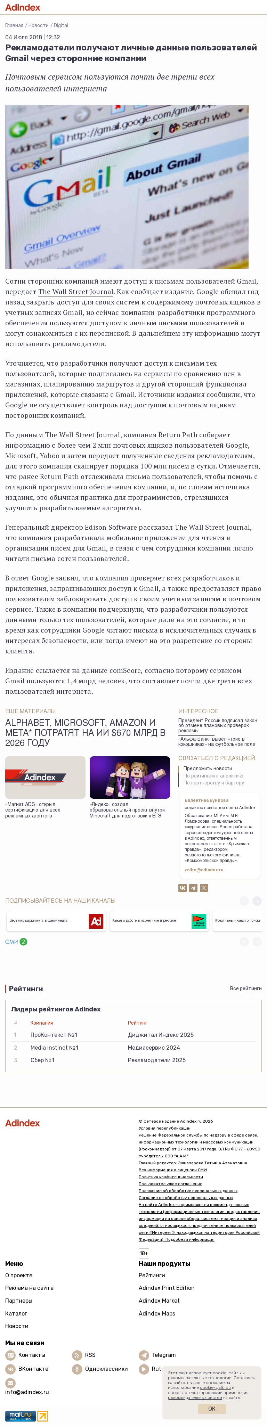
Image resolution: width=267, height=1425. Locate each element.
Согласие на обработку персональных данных (186, 1197)
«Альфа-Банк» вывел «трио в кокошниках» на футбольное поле (216, 742)
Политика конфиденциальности (171, 1176)
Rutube (161, 1369)
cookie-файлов (215, 1387)
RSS (90, 1355)
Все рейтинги (246, 989)
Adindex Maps (157, 1313)
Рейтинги (152, 1275)
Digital (61, 25)
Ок (212, 1409)
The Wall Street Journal (76, 291)
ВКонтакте (33, 1369)
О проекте (18, 1275)
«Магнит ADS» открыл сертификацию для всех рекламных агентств (32, 811)
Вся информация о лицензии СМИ (173, 1169)
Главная (14, 25)
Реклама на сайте (29, 1288)
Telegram (164, 1355)
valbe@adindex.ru (204, 870)
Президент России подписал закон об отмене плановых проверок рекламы (217, 726)
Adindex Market (159, 1300)
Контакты (31, 1355)
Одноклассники (106, 1369)
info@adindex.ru (27, 1392)
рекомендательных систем (195, 1397)
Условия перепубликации (165, 1128)
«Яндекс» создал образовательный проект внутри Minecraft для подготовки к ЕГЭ (127, 811)
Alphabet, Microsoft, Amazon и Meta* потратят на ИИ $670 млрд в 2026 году (85, 734)
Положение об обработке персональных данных (188, 1190)
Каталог (16, 1313)
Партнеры (18, 1300)
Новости (39, 25)
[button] (257, 901)
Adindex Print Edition (167, 1288)
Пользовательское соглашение (170, 1183)
